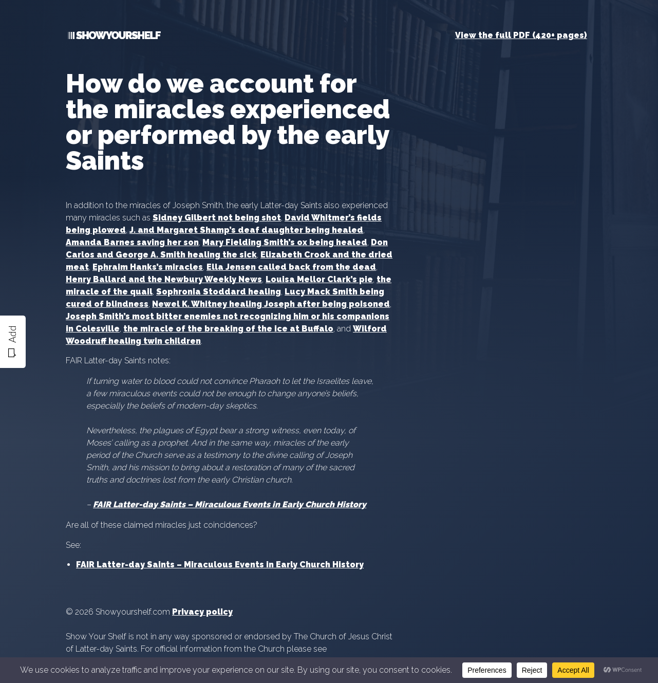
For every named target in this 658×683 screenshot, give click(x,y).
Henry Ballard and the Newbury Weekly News (164, 279)
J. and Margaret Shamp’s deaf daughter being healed (246, 230)
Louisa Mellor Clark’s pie (319, 279)
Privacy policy (202, 612)
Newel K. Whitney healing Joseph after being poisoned (271, 304)
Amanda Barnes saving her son (132, 242)
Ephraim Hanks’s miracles (147, 267)
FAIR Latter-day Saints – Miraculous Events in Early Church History (220, 564)
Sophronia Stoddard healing (218, 292)
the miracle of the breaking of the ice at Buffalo (228, 329)
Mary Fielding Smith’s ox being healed (284, 242)
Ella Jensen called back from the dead (291, 267)
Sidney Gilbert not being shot (217, 218)
